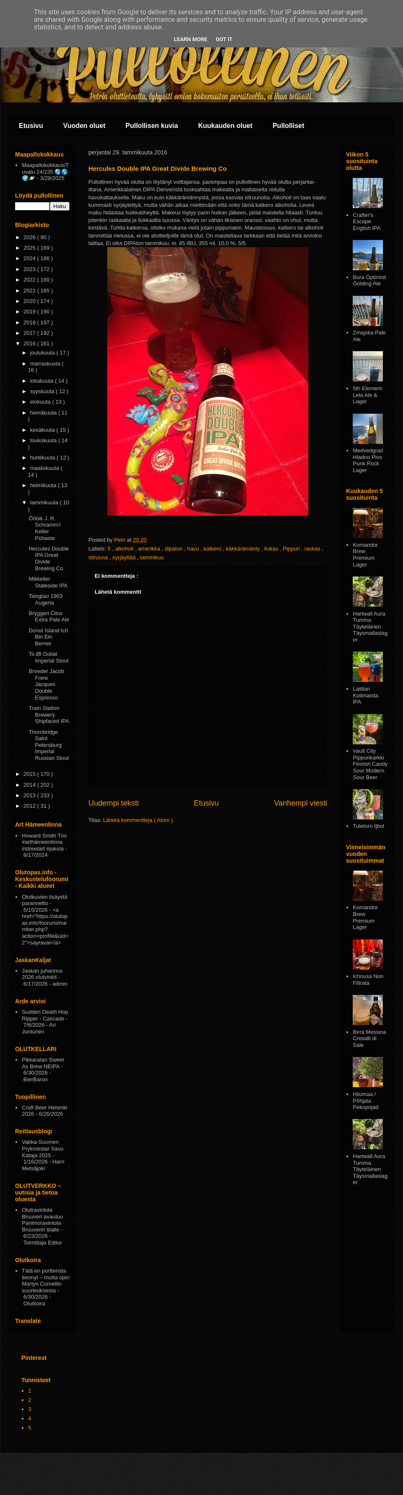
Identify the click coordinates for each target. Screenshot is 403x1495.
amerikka (150, 548)
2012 (30, 806)
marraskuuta (46, 363)
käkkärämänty (243, 548)
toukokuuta (44, 440)
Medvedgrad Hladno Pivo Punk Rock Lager (368, 460)
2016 (30, 343)
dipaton (174, 548)
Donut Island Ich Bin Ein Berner (48, 637)
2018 (30, 322)
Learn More (190, 39)
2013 (30, 795)
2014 (30, 785)
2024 (30, 258)
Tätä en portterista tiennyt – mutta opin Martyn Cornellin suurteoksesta (45, 1281)
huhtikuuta (43, 457)
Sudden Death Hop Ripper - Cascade (45, 1015)
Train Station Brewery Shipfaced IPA (48, 714)
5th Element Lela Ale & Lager (367, 394)
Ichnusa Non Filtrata (368, 979)
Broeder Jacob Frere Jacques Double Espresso (46, 684)
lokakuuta (42, 381)
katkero (213, 548)
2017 (30, 333)
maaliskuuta (45, 468)
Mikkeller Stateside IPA (47, 582)
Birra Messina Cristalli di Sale (369, 1038)
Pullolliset (289, 125)
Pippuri (292, 548)
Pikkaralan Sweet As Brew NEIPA (43, 1063)
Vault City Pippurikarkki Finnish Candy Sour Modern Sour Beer (370, 764)
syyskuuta (43, 391)
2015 (30, 774)
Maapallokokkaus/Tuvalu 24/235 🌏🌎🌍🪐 (45, 171)
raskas (313, 548)
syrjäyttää (124, 557)
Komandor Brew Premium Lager (365, 555)
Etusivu (31, 125)
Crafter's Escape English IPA (366, 221)
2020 (30, 301)
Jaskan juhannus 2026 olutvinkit (42, 974)
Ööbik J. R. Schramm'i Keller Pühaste (44, 528)
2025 (30, 248)
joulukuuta (43, 353)
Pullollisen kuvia (152, 125)
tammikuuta (45, 502)
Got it (224, 39)
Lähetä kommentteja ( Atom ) (138, 820)
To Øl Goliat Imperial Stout (48, 657)
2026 (30, 237)
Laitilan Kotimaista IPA (365, 695)
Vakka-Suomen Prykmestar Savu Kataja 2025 (42, 1148)
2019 (30, 311)
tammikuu (152, 557)
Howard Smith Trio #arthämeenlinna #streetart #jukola (44, 842)
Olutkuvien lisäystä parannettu (44, 900)
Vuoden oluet (84, 125)
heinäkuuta (44, 413)
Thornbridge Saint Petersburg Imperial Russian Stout (48, 745)
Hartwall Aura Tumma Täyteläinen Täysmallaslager (370, 627)
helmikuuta (44, 485)
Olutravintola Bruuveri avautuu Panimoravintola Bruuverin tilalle (42, 1220)
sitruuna (98, 557)
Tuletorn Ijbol (368, 826)
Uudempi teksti (113, 803)
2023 (30, 269)
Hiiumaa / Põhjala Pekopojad (365, 1100)
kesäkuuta (43, 430)
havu (194, 548)
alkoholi (125, 548)
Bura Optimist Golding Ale (369, 280)
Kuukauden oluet (225, 125)
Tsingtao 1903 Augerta (45, 599)
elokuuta (41, 402)
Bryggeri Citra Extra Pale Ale (48, 616)
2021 (30, 290)
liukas (272, 548)
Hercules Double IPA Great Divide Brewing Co (48, 558)
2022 (30, 280)
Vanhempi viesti (300, 803)
